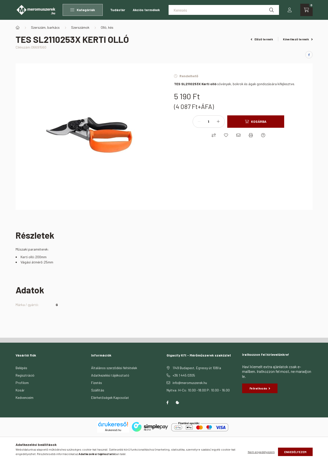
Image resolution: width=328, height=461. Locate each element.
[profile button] (289, 10)
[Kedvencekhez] (226, 135)
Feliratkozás (260, 388)
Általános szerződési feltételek (114, 368)
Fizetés (96, 383)
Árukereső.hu (113, 430)
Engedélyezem (295, 452)
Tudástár (117, 10)
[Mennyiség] (209, 122)
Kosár (20, 390)
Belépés (21, 368)
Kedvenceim (24, 397)
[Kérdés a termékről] (263, 135)
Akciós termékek (146, 10)
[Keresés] (224, 10)
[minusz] (199, 121)
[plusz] (218, 121)
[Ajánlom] (238, 135)
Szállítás (97, 390)
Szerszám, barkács (45, 27)
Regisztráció (25, 375)
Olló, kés (107, 27)
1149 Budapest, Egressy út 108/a (197, 368)
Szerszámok (80, 27)
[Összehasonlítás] (214, 135)
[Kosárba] (255, 121)
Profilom (22, 383)
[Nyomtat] (251, 135)
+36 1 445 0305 (184, 375)
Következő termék (298, 39)
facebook (168, 403)
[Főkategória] (18, 27)
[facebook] (309, 54)
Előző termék (262, 39)
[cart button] (306, 10)
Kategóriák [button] (82, 10)
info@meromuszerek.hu (190, 383)
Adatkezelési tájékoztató (110, 375)
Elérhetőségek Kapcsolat (110, 397)
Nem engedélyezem (261, 452)
